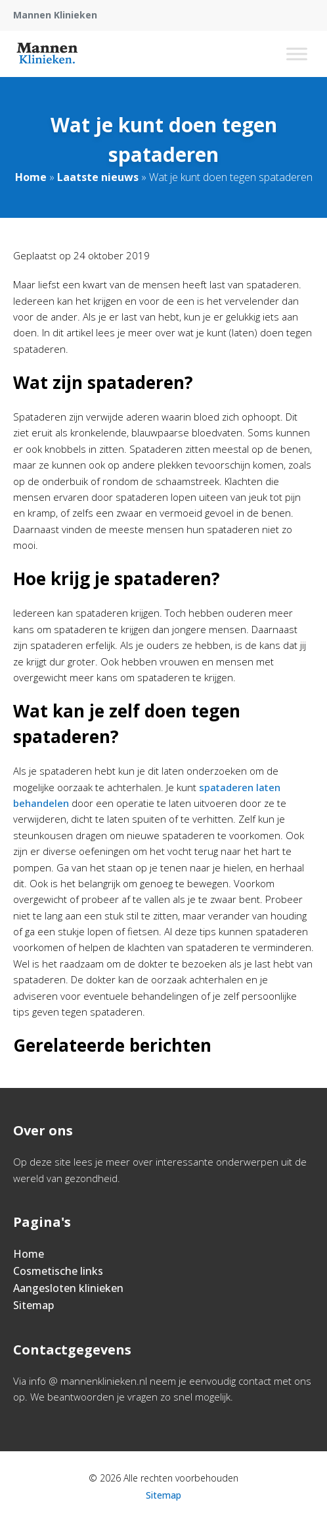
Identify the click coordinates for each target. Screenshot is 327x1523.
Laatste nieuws (98, 177)
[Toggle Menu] (296, 53)
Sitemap (33, 1305)
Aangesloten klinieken (68, 1288)
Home (31, 177)
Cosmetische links (58, 1271)
